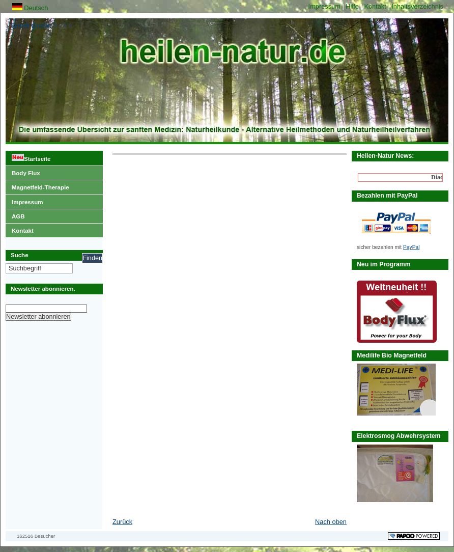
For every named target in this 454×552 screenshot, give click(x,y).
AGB (15, 214)
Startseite (28, 156)
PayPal (411, 247)
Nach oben (331, 522)
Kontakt (376, 6)
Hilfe (353, 6)
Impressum (325, 6)
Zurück (122, 522)
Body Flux (23, 171)
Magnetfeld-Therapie (37, 185)
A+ (57, 26)
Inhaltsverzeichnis (417, 6)
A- (71, 26)
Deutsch (30, 8)
